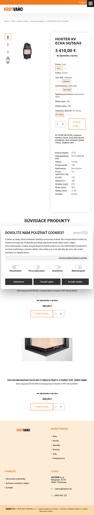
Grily (55, 454)
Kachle (56, 441)
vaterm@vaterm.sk (63, 489)
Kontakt (9, 487)
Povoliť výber (47, 282)
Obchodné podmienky (15, 479)
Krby (55, 436)
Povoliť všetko (75, 282)
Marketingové (78, 271)
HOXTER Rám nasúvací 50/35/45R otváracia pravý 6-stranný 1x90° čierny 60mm (47, 380)
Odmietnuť (19, 282)
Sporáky (56, 445)
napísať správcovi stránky (48, 509)
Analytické (57, 271)
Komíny (56, 449)
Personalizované (36, 271)
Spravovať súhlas (45, 511)
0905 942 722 (61, 495)
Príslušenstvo (59, 458)
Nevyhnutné (16, 271)
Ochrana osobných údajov (17, 483)
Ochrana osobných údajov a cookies (73, 258)
